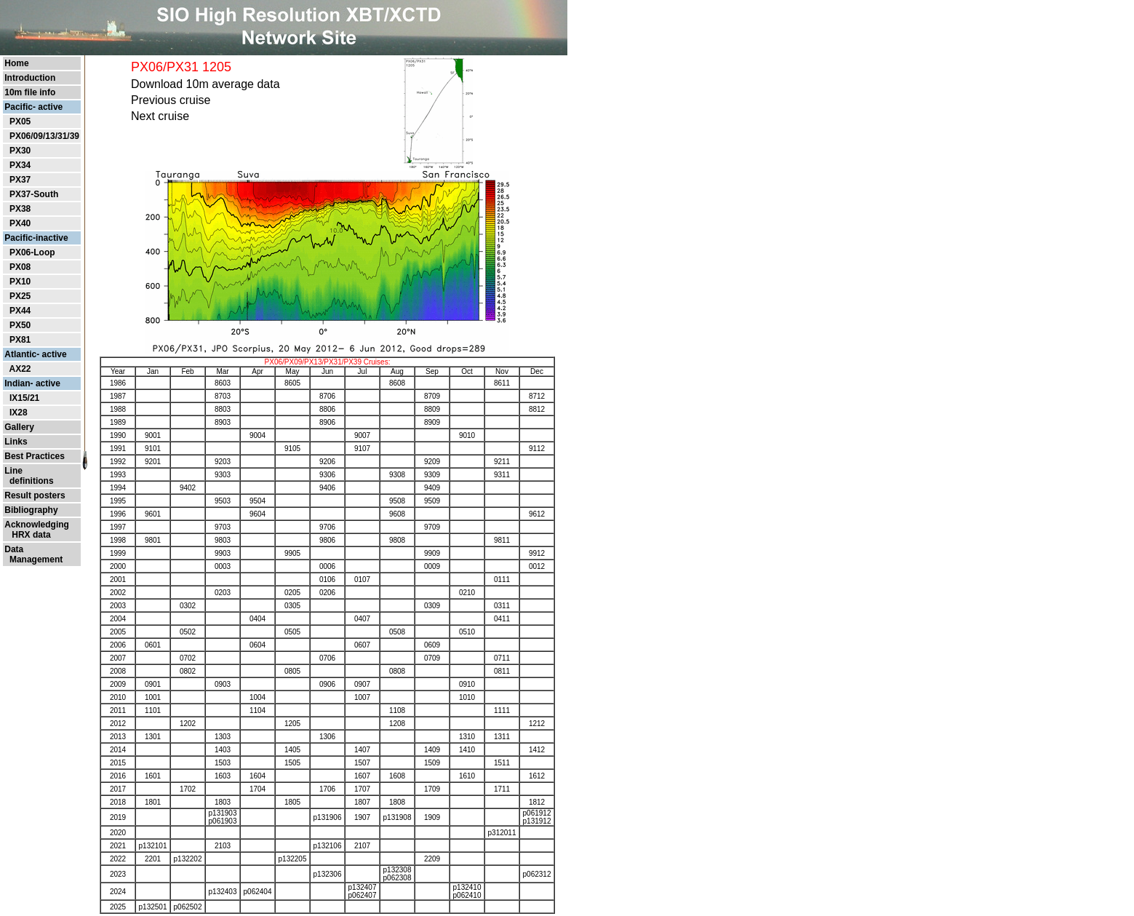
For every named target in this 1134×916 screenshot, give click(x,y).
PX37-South (33, 194)
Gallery (19, 427)
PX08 (20, 267)
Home (16, 63)
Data (13, 549)
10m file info (29, 92)
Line (13, 471)
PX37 (20, 180)
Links (15, 442)
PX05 (20, 121)
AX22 (20, 369)
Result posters (34, 495)
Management (33, 559)
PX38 (20, 209)
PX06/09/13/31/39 (44, 136)
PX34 (20, 165)
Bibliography (30, 510)
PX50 (20, 325)
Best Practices (34, 456)
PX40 (20, 223)
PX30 (20, 151)
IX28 (18, 412)
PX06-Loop (32, 252)
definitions (28, 481)
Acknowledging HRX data (36, 529)
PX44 (20, 311)
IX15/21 (24, 398)
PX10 (20, 281)
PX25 (20, 296)
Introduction (29, 78)
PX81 (20, 340)
